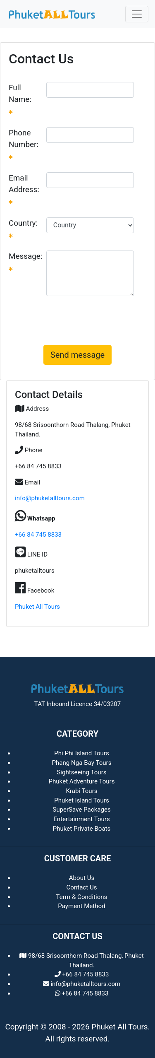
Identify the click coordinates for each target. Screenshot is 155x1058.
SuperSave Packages (81, 809)
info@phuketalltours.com (50, 498)
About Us (82, 878)
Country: (23, 228)
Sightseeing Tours (81, 772)
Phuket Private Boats (82, 828)
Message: (25, 261)
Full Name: (20, 98)
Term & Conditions (81, 897)
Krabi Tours (81, 791)
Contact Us (81, 887)
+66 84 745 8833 (38, 534)
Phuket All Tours (37, 606)
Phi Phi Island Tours (81, 753)
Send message (77, 355)
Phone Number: (23, 143)
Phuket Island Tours (81, 800)
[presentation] (78, 319)
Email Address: (24, 189)
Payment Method (81, 906)
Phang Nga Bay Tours (81, 762)
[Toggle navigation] (136, 14)
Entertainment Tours (81, 819)
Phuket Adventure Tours (81, 781)
